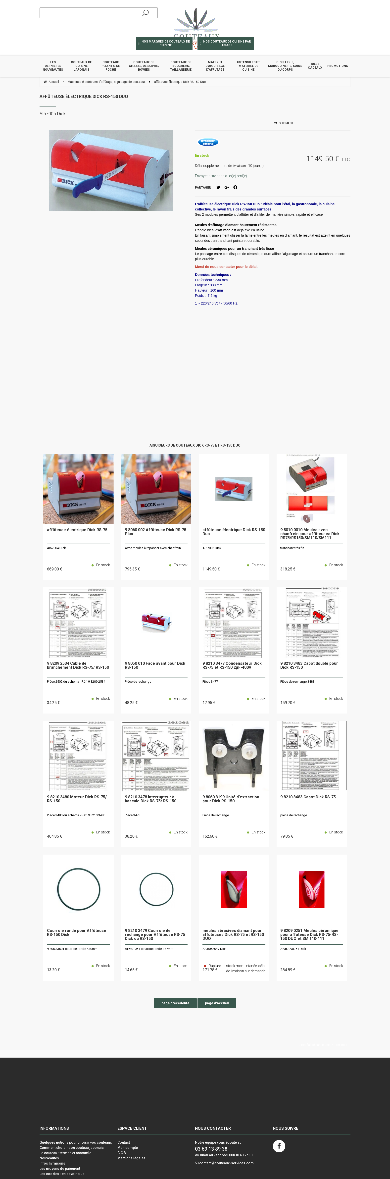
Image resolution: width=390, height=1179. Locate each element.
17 (208, 702)
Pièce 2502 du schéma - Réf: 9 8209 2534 (76, 681)
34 (53, 702)
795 (132, 569)
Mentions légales (131, 1158)
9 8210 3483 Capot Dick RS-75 (308, 797)
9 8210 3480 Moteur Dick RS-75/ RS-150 (77, 799)
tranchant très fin (292, 548)
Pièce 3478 (132, 815)
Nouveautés (49, 1158)
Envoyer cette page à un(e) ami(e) (221, 176)
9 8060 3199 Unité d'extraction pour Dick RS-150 (230, 799)
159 (287, 702)
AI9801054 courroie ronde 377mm (149, 949)
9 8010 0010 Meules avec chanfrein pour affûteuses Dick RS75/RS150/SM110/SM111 (310, 534)
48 (131, 702)
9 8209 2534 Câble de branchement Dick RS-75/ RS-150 (78, 666)
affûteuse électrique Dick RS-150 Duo (84, 96)
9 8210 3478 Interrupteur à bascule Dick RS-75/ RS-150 (150, 799)
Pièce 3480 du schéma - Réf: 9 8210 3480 (76, 815)
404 (54, 836)
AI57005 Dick (211, 548)
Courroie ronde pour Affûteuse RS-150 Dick (76, 933)
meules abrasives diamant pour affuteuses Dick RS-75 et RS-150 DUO (233, 935)
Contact (123, 1142)
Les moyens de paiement (60, 1169)
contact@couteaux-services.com (226, 1163)
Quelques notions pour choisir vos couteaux (76, 1142)
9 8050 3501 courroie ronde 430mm (72, 949)
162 (210, 836)
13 (53, 970)
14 (131, 970)
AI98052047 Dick (214, 949)
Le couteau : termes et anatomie (65, 1153)
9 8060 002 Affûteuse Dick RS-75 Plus (155, 532)
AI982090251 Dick (293, 949)
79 (286, 836)
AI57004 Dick (56, 548)
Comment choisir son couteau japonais (72, 1148)
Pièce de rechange (138, 681)
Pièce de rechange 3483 (297, 681)
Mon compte (127, 1148)
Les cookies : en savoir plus (62, 1174)
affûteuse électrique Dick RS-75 (77, 530)
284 (287, 970)
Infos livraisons (52, 1163)
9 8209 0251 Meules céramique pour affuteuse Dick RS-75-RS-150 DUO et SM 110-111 (309, 935)
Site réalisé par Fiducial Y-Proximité (323, 1045)
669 (54, 569)
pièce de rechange (293, 815)
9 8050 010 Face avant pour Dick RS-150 (155, 666)
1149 (211, 569)
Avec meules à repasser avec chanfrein (153, 548)
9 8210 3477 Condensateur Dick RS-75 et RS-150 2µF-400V (232, 666)
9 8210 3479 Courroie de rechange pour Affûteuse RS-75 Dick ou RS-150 (155, 935)
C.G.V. (122, 1153)
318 (287, 569)
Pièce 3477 (210, 681)
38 (131, 836)
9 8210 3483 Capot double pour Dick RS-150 (309, 666)
